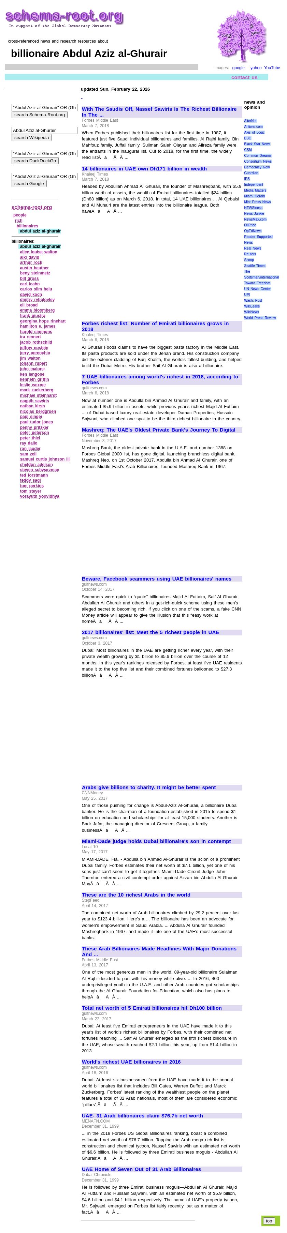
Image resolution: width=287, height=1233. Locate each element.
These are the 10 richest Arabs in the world (136, 895)
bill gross (29, 278)
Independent (253, 184)
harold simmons (36, 331)
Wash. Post (253, 300)
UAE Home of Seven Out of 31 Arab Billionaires (141, 1169)
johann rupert (33, 363)
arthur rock (31, 262)
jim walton (30, 358)
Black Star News (257, 144)
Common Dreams (257, 155)
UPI (247, 295)
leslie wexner (33, 384)
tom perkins (32, 485)
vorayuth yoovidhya (39, 496)
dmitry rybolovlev (37, 299)
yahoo (256, 67)
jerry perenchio (35, 352)
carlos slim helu (36, 289)
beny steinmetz (35, 273)
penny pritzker (34, 427)
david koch (31, 294)
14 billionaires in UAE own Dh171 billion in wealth (144, 168)
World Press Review (260, 318)
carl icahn (30, 284)
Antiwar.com (253, 127)
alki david (29, 257)
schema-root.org (32, 207)
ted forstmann (34, 475)
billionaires (27, 226)
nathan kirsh (32, 406)
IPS (246, 179)
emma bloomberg (37, 310)
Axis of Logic (254, 132)
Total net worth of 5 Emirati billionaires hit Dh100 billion (152, 1008)
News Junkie (254, 213)
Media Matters (255, 190)
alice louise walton (38, 252)
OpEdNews (252, 231)
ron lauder (30, 448)
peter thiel (30, 438)
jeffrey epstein (34, 347)
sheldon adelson (36, 464)
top (269, 1220)
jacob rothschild (36, 342)
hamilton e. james (38, 326)
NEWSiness (253, 208)
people (20, 215)
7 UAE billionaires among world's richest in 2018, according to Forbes (160, 379)
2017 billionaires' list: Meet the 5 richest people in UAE (150, 632)
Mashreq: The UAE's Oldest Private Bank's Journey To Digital (158, 430)
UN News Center (257, 289)
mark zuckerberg (37, 390)
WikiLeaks (252, 306)
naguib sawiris (34, 401)
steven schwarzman (39, 469)
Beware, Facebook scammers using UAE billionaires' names (156, 579)
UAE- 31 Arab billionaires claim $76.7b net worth (142, 1115)
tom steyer (30, 491)
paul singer (31, 416)
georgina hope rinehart (43, 321)
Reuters (250, 254)
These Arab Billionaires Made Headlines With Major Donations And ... (159, 951)
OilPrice (250, 225)
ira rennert (30, 336)
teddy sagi (30, 480)
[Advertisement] (139, 264)
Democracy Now (257, 167)
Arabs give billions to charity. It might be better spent (149, 787)
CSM (248, 150)
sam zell (28, 454)
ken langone (32, 374)
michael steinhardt (38, 395)
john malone (32, 368)
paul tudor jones (36, 422)
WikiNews (251, 312)
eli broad (29, 305)
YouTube (272, 67)
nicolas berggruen (38, 411)
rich (19, 220)
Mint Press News (257, 202)
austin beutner (34, 268)
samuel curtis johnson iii (45, 459)
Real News (252, 248)
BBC (247, 138)
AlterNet (250, 121)
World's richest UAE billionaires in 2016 (131, 1062)
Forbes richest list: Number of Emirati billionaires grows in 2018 (155, 326)
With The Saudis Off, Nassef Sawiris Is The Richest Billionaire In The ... (159, 112)
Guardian (251, 173)
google (238, 67)
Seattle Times (254, 266)
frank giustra (32, 315)
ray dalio (29, 443)
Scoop (249, 260)
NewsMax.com (255, 219)
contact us (244, 77)
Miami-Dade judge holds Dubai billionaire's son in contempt (156, 841)
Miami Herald (254, 196)
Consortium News (258, 161)
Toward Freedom (257, 283)
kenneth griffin (34, 379)
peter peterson (34, 432)
